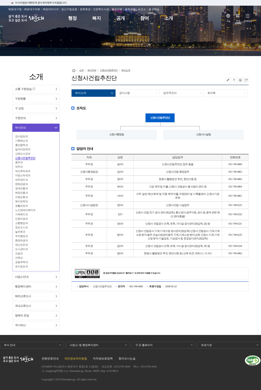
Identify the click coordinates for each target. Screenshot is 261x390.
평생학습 (154, 9)
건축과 (19, 257)
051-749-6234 (235, 246)
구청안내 (20, 118)
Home (73, 70)
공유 (228, 79)
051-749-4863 (235, 171)
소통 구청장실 (23, 89)
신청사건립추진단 (25, 158)
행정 (72, 18)
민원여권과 (21, 218)
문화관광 (130, 9)
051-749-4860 (235, 164)
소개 (168, 18)
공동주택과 (21, 262)
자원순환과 (21, 197)
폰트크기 (234, 79)
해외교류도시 (23, 296)
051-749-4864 (235, 186)
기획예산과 (21, 140)
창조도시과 (21, 227)
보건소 (142, 9)
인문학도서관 (101, 9)
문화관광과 (21, 184)
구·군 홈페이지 (144, 345)
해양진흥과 (21, 192)
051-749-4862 (235, 179)
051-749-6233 (235, 205)
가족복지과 (21, 214)
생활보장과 (21, 205)
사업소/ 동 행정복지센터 (84, 345)
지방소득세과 (22, 175)
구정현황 (20, 98)
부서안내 (20, 127)
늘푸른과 (20, 231)
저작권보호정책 (103, 358)
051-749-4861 (235, 195)
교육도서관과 (22, 153)
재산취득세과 (22, 171)
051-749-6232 (235, 214)
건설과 (19, 253)
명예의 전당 (22, 315)
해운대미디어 (51, 9)
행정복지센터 (23, 286)
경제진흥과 (21, 188)
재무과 (19, 166)
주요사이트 (238, 22)
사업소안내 (21, 276)
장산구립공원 (69, 9)
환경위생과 (21, 240)
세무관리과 (21, 179)
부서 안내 (9, 345)
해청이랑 (117, 9)
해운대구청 (15, 9)
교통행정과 (21, 223)
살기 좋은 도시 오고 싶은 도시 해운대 (26, 18)
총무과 (19, 162)
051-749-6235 (235, 234)
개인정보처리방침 (75, 358)
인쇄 (240, 79)
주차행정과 (21, 236)
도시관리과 (21, 249)
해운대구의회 (32, 9)
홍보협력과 (21, 145)
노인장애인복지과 (25, 210)
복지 (96, 18)
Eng (228, 21)
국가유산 (20, 325)
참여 (144, 18)
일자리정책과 (22, 149)
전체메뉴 (248, 21)
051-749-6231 (235, 223)
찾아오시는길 (127, 358)
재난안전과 (21, 244)
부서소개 (125, 70)
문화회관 (85, 9)
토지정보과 (21, 266)
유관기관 (206, 345)
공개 (120, 18)
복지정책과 (21, 201)
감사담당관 (21, 136)
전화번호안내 (50, 358)
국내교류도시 (23, 305)
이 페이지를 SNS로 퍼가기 (246, 79)
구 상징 (19, 108)
